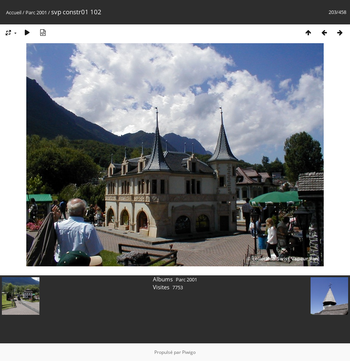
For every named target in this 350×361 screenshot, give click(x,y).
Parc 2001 (36, 12)
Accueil (13, 12)
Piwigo (189, 352)
